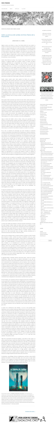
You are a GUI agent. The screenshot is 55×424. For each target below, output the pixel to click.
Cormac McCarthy (10, 394)
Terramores (17, 402)
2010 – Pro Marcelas (44, 165)
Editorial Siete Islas (17, 394)
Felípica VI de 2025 (43, 121)
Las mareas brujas (18, 400)
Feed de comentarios (44, 234)
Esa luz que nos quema (22, 396)
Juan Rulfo (7, 399)
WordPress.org (42, 235)
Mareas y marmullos (5, 402)
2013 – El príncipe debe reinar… (46, 178)
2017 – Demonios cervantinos (46, 188)
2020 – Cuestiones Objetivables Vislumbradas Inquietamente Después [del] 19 (46, 193)
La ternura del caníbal (11, 400)
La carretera (11, 399)
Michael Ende (11, 402)
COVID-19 (42, 218)
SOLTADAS (5, 3)
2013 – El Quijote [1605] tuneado (47, 179)
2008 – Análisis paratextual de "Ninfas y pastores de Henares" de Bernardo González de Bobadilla (47, 153)
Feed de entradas (43, 232)
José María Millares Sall (21, 397)
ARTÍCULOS (17, 8)
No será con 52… (43, 113)
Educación (43, 219)
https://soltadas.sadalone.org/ (46, 92)
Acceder (41, 231)
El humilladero (29, 394)
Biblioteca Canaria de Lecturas (46, 144)
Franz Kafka (29, 396)
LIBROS (41, 150)
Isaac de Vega (10, 397)
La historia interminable (27, 399)
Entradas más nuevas (30, 411)
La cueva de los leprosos (18, 399)
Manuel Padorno (29, 400)
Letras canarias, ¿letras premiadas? (46, 104)
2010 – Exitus (43, 162)
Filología (42, 221)
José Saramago (28, 397)
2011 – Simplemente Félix (45, 175)
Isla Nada (14, 397)
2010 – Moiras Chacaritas (45, 163)
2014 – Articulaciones (44, 182)
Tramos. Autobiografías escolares (46, 128)
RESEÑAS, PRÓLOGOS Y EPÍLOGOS (17, 393)
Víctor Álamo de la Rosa (5, 403)
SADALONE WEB (4, 8)
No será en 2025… (43, 119)
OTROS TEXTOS (43, 216)
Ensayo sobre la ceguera (13, 396)
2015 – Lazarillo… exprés (45, 184)
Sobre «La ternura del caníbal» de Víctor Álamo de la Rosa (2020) (18, 35)
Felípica (42, 145)
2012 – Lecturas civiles (45, 176)
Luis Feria (24, 400)
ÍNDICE (11, 8)
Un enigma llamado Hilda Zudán (46, 107)
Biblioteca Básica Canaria (45, 142)
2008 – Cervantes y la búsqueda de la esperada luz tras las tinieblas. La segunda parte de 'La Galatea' (47, 159)
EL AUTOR (23, 8)
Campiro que (3, 394)
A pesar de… (42, 116)
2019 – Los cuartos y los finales (46, 190)
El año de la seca (24, 394)
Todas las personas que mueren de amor (26, 402)
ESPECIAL (41, 141)
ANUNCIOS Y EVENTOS (44, 138)
